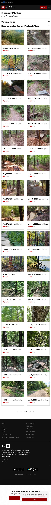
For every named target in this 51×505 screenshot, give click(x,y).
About (3, 423)
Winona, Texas (25, 21)
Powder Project (30, 434)
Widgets (4, 429)
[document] (34, 497)
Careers (4, 462)
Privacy (34, 474)
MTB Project (29, 426)
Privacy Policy (41, 496)
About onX (5, 459)
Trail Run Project (30, 431)
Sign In (43, 7)
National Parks (30, 437)
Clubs (3, 431)
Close (34, 499)
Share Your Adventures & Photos (10, 437)
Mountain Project (30, 423)
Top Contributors (6, 434)
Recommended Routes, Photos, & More (25, 26)
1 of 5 (25, 411)
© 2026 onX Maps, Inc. (20, 474)
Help (3, 426)
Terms (29, 474)
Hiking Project (30, 429)
